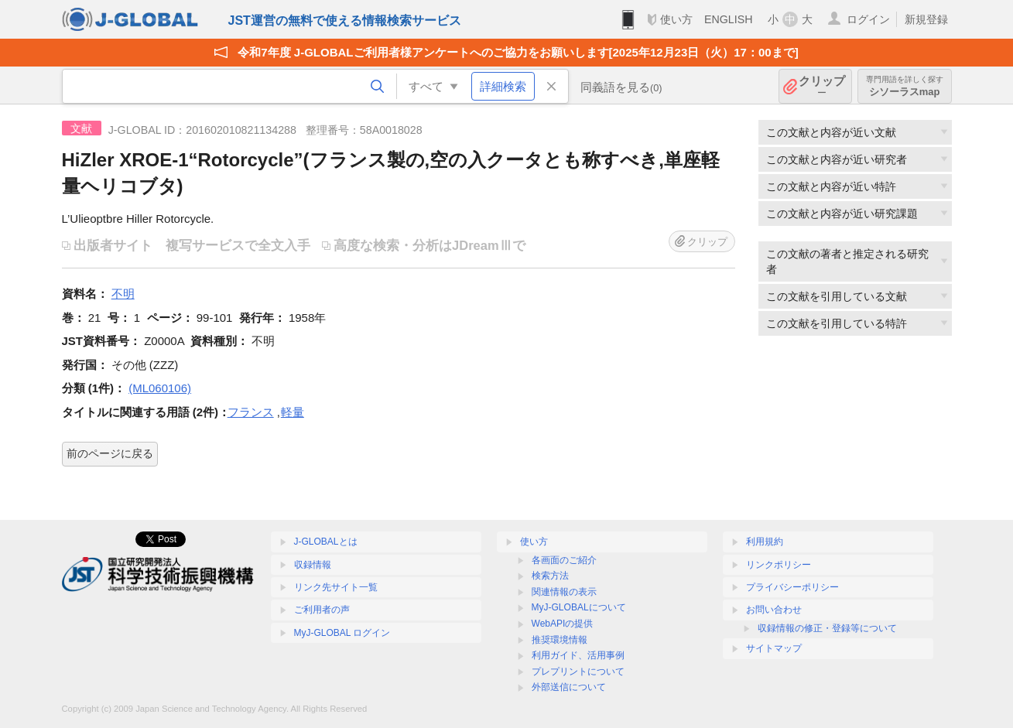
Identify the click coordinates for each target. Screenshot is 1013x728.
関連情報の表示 (564, 591)
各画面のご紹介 (564, 560)
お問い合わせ (774, 609)
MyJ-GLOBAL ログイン (342, 632)
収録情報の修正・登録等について (827, 628)
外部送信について (569, 687)
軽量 (292, 412)
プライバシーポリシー (792, 587)
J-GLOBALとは (326, 541)
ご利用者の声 (322, 609)
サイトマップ (774, 648)
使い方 (676, 19)
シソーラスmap (904, 86)
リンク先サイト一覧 (336, 587)
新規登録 (926, 19)
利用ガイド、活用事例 (578, 655)
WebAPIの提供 (563, 623)
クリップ (822, 86)
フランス (251, 412)
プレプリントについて (578, 671)
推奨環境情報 (559, 639)
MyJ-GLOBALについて (579, 607)
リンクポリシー (778, 564)
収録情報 (312, 564)
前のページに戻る (110, 453)
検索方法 (550, 575)
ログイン (868, 19)
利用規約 (764, 541)
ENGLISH (728, 19)
